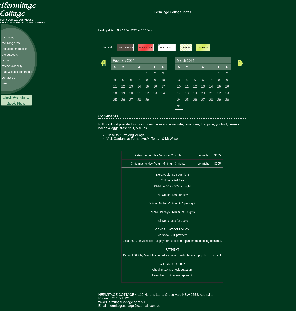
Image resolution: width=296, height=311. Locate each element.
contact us (8, 77)
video (5, 60)
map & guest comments (17, 71)
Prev (103, 63)
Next (240, 63)
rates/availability (12, 66)
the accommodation (14, 48)
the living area (11, 43)
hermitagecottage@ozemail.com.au (134, 306)
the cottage (9, 37)
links (5, 83)
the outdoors (10, 54)
